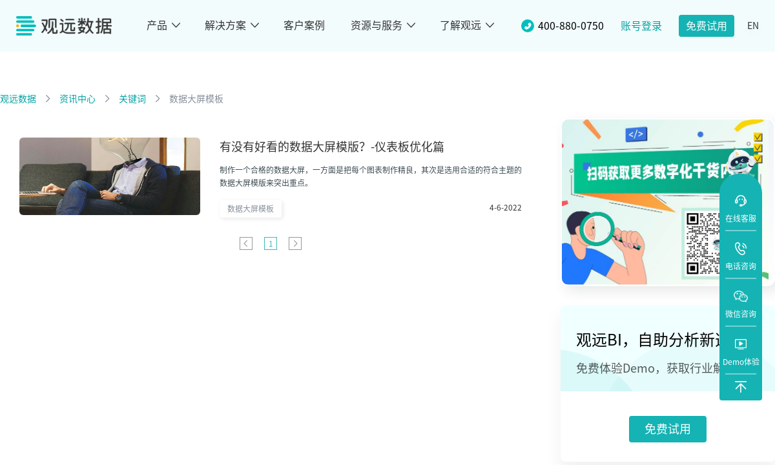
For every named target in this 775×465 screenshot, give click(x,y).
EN (753, 25)
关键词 (132, 98)
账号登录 (641, 26)
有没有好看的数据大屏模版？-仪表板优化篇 (332, 146)
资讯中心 (77, 98)
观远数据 (18, 98)
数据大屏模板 (196, 98)
